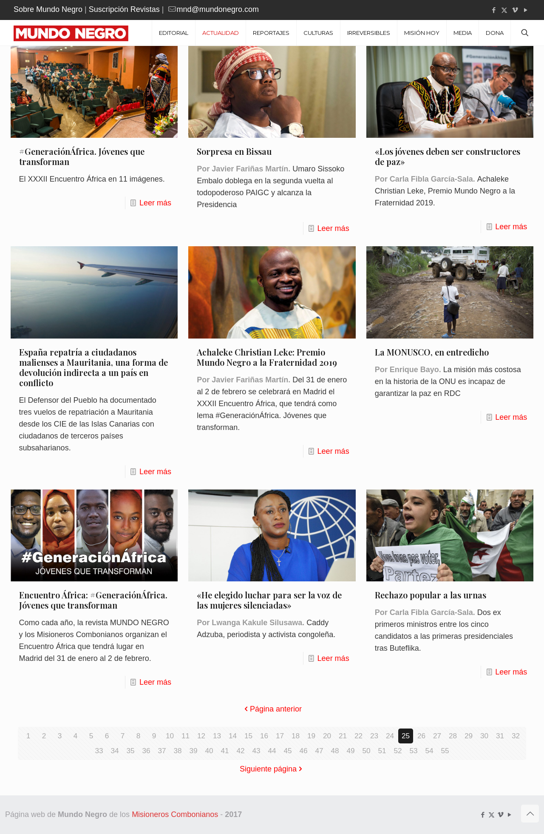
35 (130, 750)
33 (99, 750)
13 (216, 736)
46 (303, 750)
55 (445, 750)
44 (272, 750)
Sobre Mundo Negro (48, 9)
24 (389, 736)
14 (232, 736)
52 (398, 750)
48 (335, 750)
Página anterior (272, 709)
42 (240, 750)
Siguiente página (272, 769)
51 (382, 750)
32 (515, 736)
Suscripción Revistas (124, 9)
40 (209, 750)
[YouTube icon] (525, 10)
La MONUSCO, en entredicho (432, 352)
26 (421, 736)
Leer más (155, 203)
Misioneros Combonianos (175, 814)
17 (279, 736)
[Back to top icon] (530, 814)
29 (468, 736)
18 (295, 736)
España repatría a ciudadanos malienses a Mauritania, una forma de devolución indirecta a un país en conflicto (93, 367)
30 (484, 736)
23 (374, 736)
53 (413, 750)
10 (169, 736)
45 (287, 750)
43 (256, 750)
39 (193, 750)
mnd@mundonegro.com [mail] (218, 9)
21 (342, 736)
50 (366, 750)
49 (350, 750)
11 (185, 736)
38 (177, 750)
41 (225, 750)
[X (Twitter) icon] (504, 10)
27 (437, 736)
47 (319, 750)
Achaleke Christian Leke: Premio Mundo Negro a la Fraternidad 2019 (267, 357)
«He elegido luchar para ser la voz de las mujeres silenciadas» (269, 600)
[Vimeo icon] (515, 10)
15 (248, 736)
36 (146, 750)
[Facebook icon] (493, 10)
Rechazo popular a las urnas (430, 595)
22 (358, 736)
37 (162, 750)
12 (201, 736)
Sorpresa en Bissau (234, 151)
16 (264, 736)
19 (311, 736)
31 (500, 736)
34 (114, 750)
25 (405, 736)
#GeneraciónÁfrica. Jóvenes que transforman (81, 156)
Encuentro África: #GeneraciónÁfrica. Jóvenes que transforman (93, 600)
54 (429, 750)
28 (452, 736)
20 (327, 736)
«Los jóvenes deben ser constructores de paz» (447, 156)
